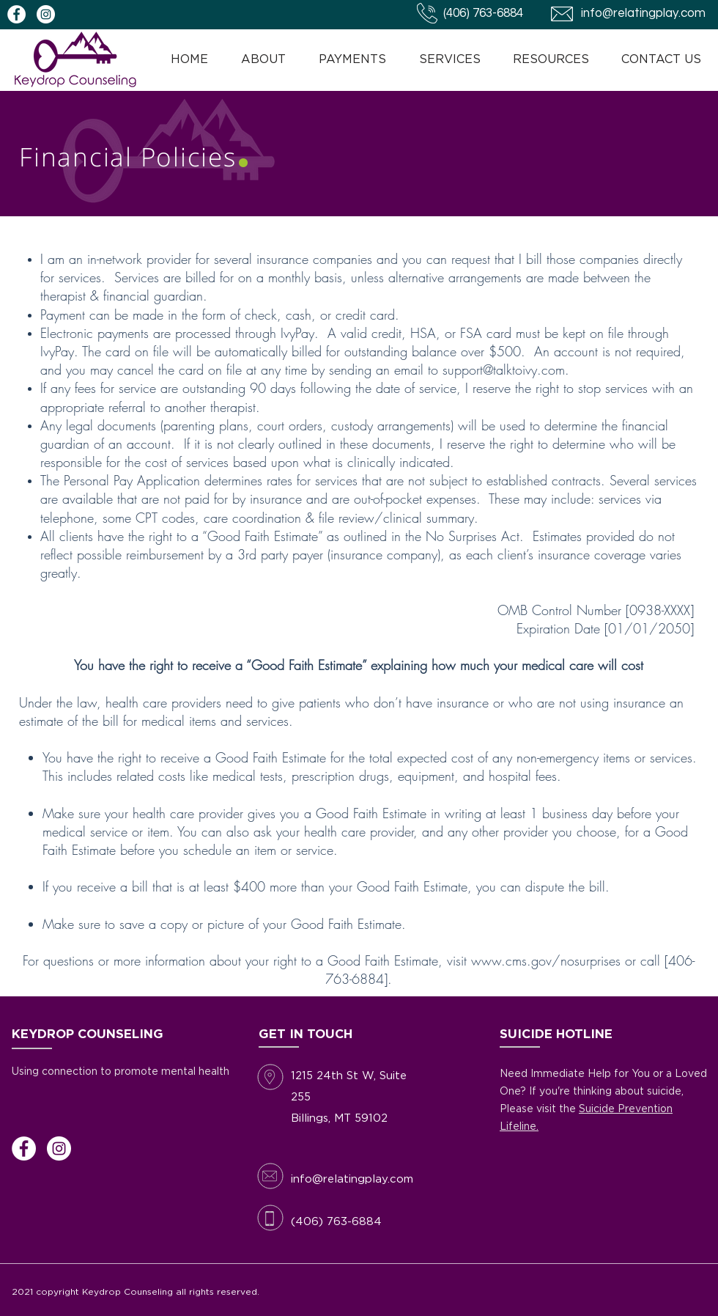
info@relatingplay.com (643, 13)
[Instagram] (59, 1148)
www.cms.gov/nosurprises (546, 960)
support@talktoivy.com (504, 369)
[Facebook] (24, 1148)
